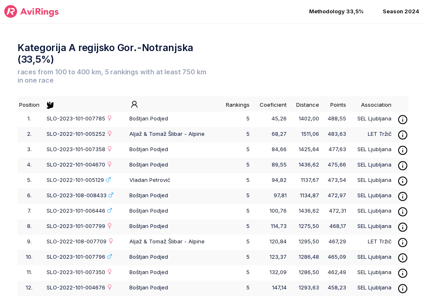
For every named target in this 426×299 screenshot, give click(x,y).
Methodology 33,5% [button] (336, 11)
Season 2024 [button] (401, 11)
